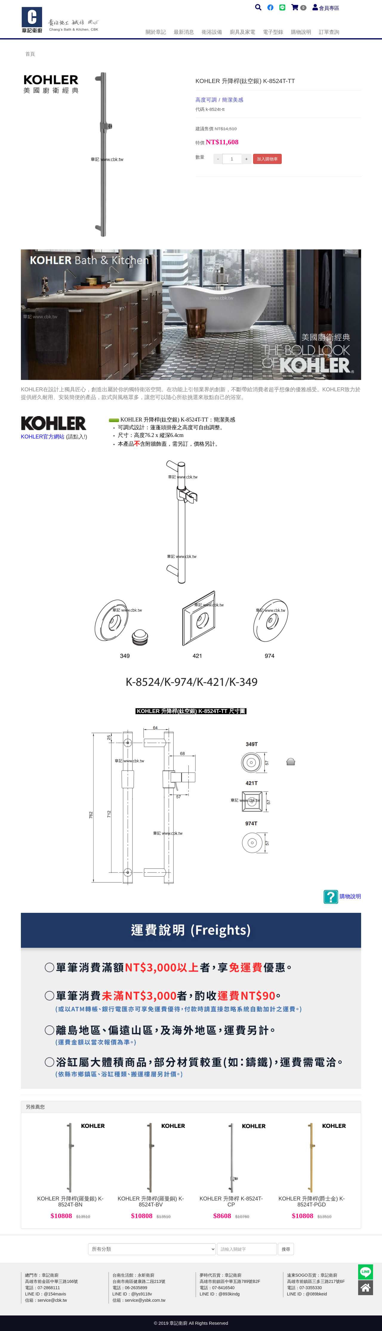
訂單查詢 (329, 32)
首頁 (30, 53)
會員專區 (329, 8)
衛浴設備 (212, 32)
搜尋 (286, 1249)
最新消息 (184, 32)
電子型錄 (273, 32)
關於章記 (156, 32)
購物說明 (301, 32)
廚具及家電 (242, 32)
